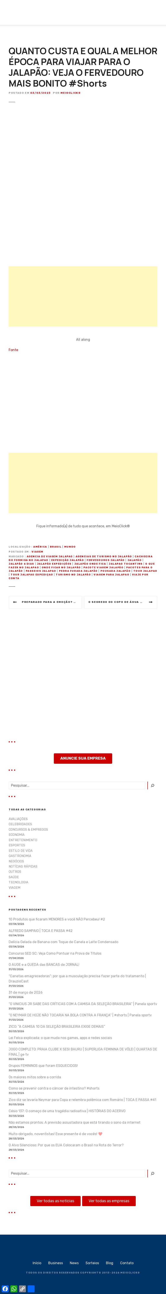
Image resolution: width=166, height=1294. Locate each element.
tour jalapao (145, 571)
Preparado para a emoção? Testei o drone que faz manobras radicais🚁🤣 (52, 601)
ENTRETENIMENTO (23, 840)
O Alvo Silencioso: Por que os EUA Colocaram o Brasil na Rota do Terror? (66, 1145)
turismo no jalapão (73, 574)
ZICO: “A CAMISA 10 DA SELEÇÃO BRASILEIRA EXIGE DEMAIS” (57, 1027)
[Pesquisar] (152, 785)
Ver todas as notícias (55, 1201)
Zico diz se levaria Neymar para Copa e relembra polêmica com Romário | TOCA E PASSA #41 (82, 1100)
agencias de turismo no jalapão (104, 556)
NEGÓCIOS (16, 861)
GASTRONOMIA (20, 856)
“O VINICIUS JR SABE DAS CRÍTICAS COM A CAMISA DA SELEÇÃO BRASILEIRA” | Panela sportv (83, 1004)
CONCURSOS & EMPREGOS (28, 830)
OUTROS (15, 872)
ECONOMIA (17, 835)
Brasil (55, 546)
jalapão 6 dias (21, 563)
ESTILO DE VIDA (21, 851)
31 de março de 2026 (26, 992)
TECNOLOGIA (18, 882)
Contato (127, 1263)
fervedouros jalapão (106, 560)
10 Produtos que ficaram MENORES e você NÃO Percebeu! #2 (57, 919)
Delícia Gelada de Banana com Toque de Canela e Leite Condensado (63, 942)
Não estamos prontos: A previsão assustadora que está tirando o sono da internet (74, 1122)
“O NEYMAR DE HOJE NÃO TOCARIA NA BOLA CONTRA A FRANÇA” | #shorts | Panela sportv (80, 1015)
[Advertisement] (83, 296)
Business (55, 1263)
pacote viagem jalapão (103, 567)
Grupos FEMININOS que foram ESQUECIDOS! (43, 1066)
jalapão (135, 560)
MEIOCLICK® (130, 1272)
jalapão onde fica (90, 563)
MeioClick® (71, 92)
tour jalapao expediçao (32, 574)
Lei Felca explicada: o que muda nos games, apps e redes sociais (60, 1038)
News (74, 1263)
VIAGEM (37, 551)
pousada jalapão (116, 571)
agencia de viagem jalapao (50, 556)
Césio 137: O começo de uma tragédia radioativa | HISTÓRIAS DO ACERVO (67, 1111)
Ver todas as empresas (109, 1201)
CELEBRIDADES (20, 824)
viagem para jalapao (111, 574)
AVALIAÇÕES (18, 819)
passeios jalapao (41, 571)
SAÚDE (14, 877)
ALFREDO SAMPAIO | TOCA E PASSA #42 (41, 931)
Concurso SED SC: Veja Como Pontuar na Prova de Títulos (55, 953)
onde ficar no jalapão (61, 567)
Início (37, 1263)
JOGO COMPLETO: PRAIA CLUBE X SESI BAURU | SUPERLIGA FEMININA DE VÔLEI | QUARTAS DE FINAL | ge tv (83, 1051)
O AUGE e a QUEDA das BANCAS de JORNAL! (44, 965)
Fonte (13, 350)
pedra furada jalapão (78, 571)
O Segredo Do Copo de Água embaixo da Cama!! (122, 601)
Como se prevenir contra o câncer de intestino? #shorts (54, 1088)
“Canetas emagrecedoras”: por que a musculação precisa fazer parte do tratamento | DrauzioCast (77, 978)
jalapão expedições (54, 563)
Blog (109, 1263)
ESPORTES (17, 845)
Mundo (70, 546)
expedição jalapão (67, 560)
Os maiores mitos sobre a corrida (35, 1077)
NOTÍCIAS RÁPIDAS (23, 866)
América (40, 546)
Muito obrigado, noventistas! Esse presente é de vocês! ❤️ (55, 1134)
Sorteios (92, 1263)
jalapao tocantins (126, 563)
